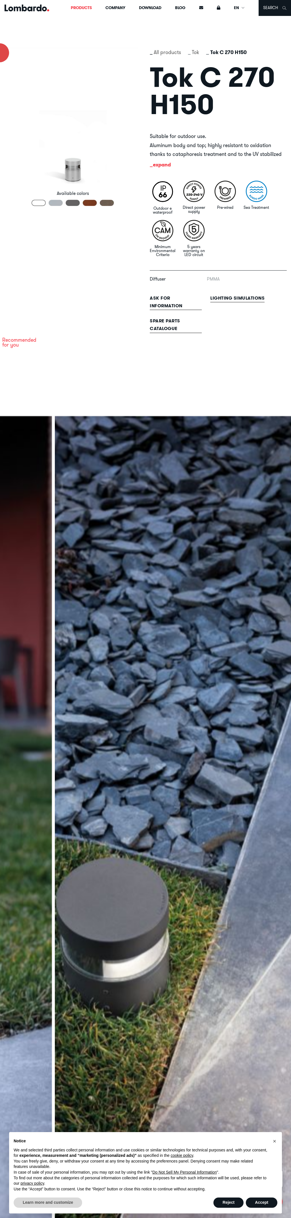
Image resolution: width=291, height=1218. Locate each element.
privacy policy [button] (32, 1183)
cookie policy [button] (182, 1155)
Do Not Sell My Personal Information (184, 1172)
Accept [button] (261, 1202)
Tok (195, 52)
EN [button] (239, 7)
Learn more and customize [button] (48, 1202)
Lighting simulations (237, 298)
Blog (180, 7)
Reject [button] (228, 1202)
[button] (274, 1141)
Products (81, 7)
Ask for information (166, 302)
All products (167, 52)
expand (162, 164)
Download (150, 7)
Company (115, 7)
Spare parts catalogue (165, 324)
